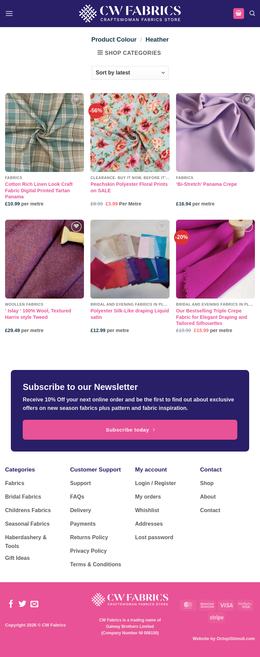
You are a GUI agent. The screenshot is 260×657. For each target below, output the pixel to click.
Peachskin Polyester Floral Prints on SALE (129, 187)
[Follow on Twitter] (22, 604)
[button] (9, 13)
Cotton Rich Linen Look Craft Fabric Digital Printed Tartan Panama (39, 190)
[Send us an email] (34, 604)
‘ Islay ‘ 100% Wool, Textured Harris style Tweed (38, 314)
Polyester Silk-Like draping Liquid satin (129, 314)
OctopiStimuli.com (236, 638)
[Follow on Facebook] (11, 604)
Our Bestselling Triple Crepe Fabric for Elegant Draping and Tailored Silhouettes (211, 317)
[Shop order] (130, 73)
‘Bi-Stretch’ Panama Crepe (206, 184)
